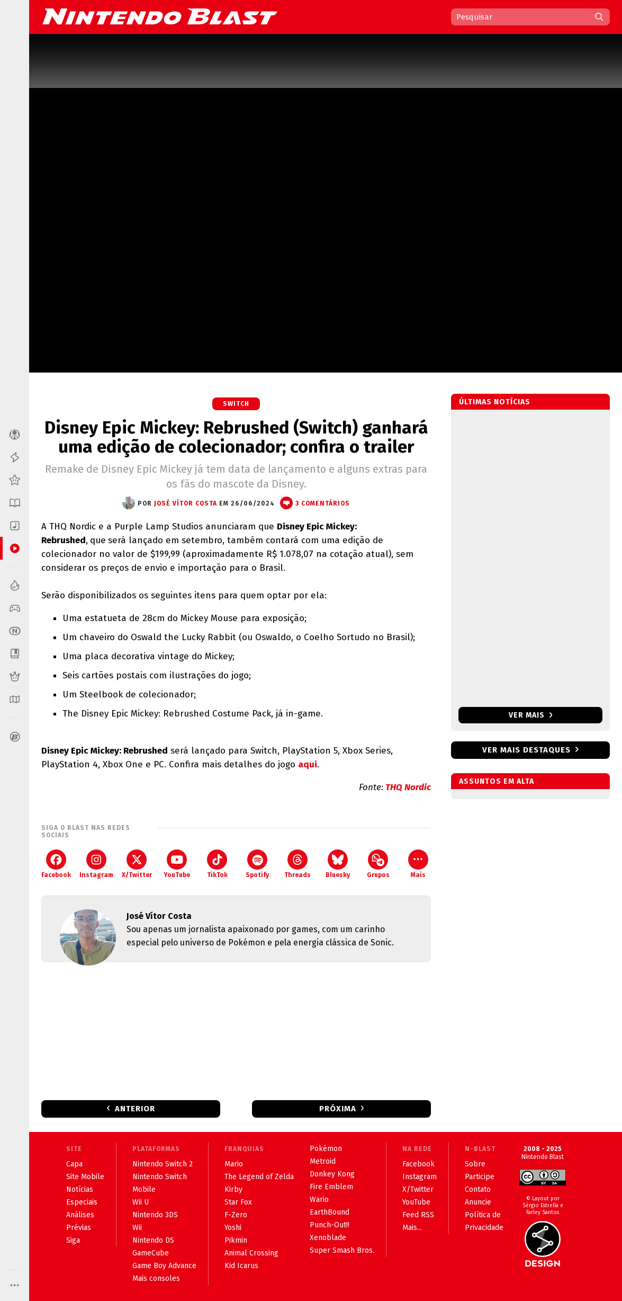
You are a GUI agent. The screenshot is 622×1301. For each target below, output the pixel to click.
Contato (478, 1189)
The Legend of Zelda (259, 1176)
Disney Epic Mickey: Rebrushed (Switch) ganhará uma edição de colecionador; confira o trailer (236, 437)
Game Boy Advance (164, 1265)
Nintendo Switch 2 (162, 1164)
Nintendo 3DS (155, 1214)
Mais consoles (156, 1278)
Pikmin (235, 1240)
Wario (319, 1199)
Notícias (79, 1189)
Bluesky (338, 864)
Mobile (144, 1189)
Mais (418, 864)
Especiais (81, 1202)
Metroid (323, 1161)
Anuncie (478, 1202)
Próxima (337, 1108)
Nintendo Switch (159, 1176)
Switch (236, 404)
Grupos (378, 864)
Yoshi (232, 1227)
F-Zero (235, 1214)
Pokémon (326, 1148)
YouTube (177, 864)
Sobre (475, 1164)
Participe (479, 1176)
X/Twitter (137, 864)
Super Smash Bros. (342, 1250)
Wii (137, 1227)
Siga (73, 1240)
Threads (297, 864)
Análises (80, 1214)
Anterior (135, 1108)
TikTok (217, 864)
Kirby (233, 1189)
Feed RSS (418, 1214)
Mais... (412, 1227)
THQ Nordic (408, 787)
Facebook (56, 864)
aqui (307, 764)
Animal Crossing (251, 1253)
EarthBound (329, 1212)
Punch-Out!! (329, 1224)
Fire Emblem (331, 1186)
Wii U (140, 1202)
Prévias (78, 1227)
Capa (74, 1164)
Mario (233, 1164)
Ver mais (531, 715)
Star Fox (238, 1202)
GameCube (150, 1253)
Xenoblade (328, 1237)
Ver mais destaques (526, 750)
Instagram (96, 864)
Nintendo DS (153, 1240)
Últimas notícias (494, 401)
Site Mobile (85, 1176)
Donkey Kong (332, 1174)
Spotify (257, 864)
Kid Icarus (241, 1265)
